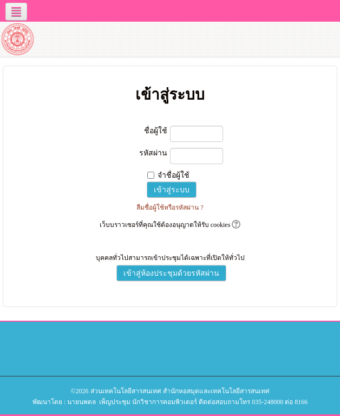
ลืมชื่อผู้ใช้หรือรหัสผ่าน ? (169, 207)
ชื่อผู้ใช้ (155, 131)
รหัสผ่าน (153, 153)
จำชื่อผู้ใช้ (173, 175)
